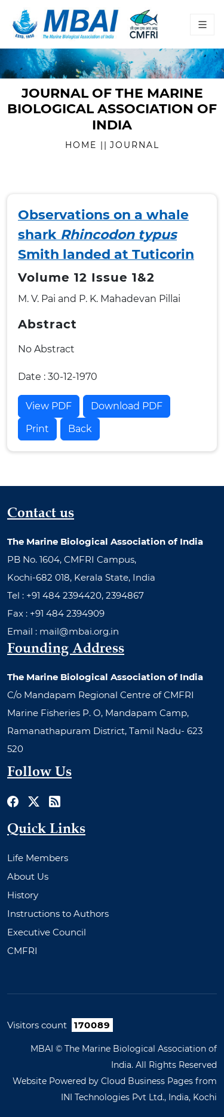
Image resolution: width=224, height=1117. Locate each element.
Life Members (37, 858)
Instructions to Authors (58, 913)
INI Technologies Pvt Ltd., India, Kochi (139, 1097)
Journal (134, 145)
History (22, 895)
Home (82, 145)
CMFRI (22, 950)
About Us (27, 876)
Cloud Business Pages (147, 1081)
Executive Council (46, 932)
